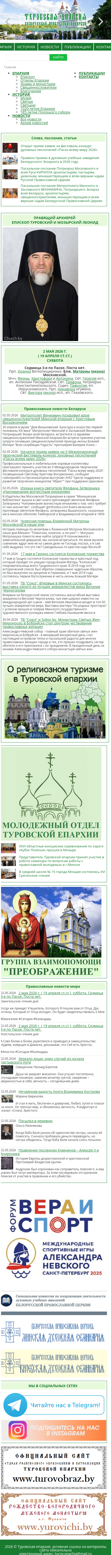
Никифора (66, 389)
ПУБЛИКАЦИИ (78, 46)
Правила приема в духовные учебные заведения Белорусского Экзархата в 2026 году (60, 159)
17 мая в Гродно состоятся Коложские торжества (62, 553)
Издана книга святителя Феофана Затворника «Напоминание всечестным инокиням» (51, 490)
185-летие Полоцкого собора (45, 112)
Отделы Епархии (34, 80)
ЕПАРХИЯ (20, 73)
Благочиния (30, 90)
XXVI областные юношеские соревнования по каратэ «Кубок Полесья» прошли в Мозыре (61, 848)
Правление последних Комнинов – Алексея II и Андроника (50, 1152)
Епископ (27, 76)
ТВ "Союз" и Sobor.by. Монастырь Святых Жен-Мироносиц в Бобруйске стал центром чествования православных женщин (51, 623)
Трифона (73, 381)
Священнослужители (38, 87)
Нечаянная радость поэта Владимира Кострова (59, 1091)
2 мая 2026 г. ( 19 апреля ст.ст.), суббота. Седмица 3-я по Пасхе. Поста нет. (52, 994)
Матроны (81, 371)
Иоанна (24, 371)
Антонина (64, 378)
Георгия (90, 378)
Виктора (35, 392)
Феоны (24, 378)
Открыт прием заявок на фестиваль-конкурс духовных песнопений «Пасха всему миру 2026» (59, 148)
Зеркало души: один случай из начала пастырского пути (42, 1060)
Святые (26, 101)
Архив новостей (34, 122)
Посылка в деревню (35, 1120)
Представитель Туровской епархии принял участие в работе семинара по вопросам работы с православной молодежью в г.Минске (61, 861)
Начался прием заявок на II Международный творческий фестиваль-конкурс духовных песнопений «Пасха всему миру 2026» (50, 455)
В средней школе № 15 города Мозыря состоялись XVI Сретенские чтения (62, 873)
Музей (25, 98)
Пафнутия (78, 385)
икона (97, 371)
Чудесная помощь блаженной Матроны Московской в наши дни (46, 523)
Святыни (28, 105)
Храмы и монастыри (37, 83)
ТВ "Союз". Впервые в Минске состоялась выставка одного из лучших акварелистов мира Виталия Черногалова (51, 587)
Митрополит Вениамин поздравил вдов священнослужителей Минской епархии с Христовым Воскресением (49, 419)
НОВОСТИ (50, 46)
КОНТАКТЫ (89, 76)
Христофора (41, 378)
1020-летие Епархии (37, 108)
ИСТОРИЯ (26, 46)
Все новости (30, 119)
